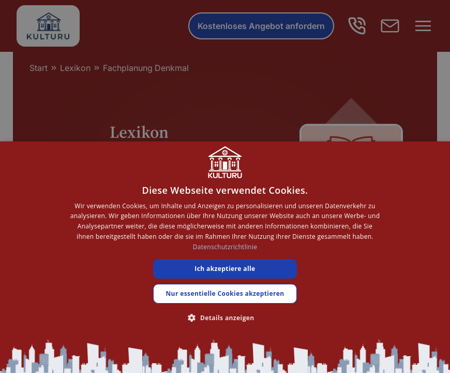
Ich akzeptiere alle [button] (224, 268)
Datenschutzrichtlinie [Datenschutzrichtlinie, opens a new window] (225, 246)
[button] (225, 317)
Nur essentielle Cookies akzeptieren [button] (225, 293)
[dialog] (225, 257)
